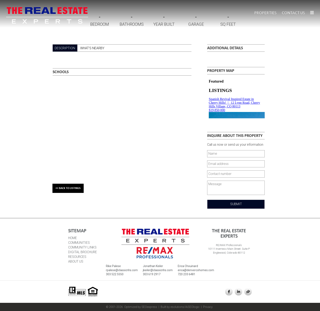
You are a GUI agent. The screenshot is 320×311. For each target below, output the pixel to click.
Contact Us (293, 13)
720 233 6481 (186, 274)
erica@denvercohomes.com (196, 270)
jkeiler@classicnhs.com (158, 270)
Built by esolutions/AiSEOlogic (180, 307)
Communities (79, 243)
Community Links (82, 247)
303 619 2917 (151, 274)
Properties (265, 13)
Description (65, 48)
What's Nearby (92, 48)
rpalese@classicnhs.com (122, 270)
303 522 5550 (114, 274)
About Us (75, 261)
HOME (72, 238)
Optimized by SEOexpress (140, 307)
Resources (77, 257)
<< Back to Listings (68, 188)
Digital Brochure (82, 252)
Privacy (208, 307)
